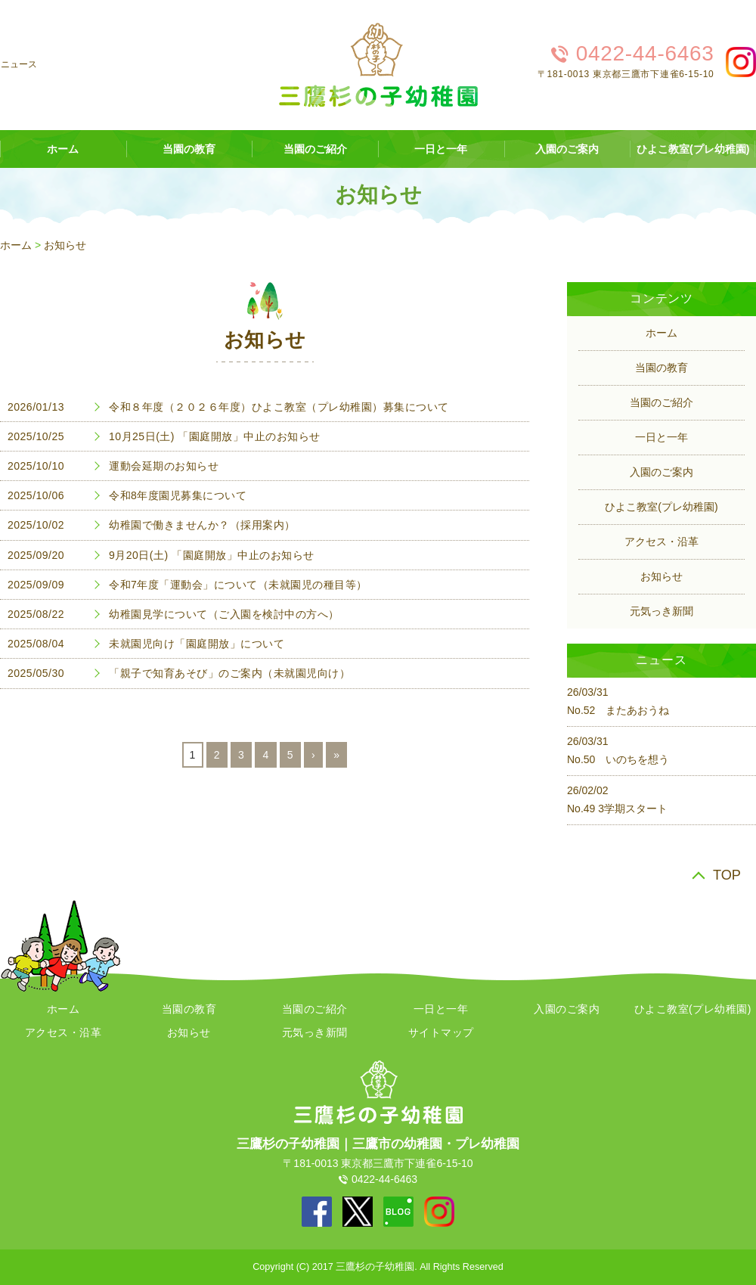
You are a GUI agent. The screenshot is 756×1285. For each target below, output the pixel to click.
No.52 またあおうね (618, 710)
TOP (727, 875)
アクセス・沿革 (661, 541)
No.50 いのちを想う (618, 759)
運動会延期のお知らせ (163, 466)
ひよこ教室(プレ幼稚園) (661, 507)
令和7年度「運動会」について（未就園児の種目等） (238, 585)
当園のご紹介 (315, 149)
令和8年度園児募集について (177, 495)
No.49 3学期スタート (617, 808)
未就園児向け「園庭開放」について (196, 644)
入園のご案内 (567, 149)
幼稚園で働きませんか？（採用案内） (202, 525)
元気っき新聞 (661, 611)
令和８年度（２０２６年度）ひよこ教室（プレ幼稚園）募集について (279, 407)
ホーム (16, 245)
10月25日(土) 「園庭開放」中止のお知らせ (215, 436)
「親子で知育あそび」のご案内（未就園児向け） (229, 673)
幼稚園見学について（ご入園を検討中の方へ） (224, 614)
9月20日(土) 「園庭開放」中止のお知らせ (211, 555)
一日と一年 (440, 149)
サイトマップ (441, 1032)
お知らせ (65, 245)
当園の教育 (189, 149)
